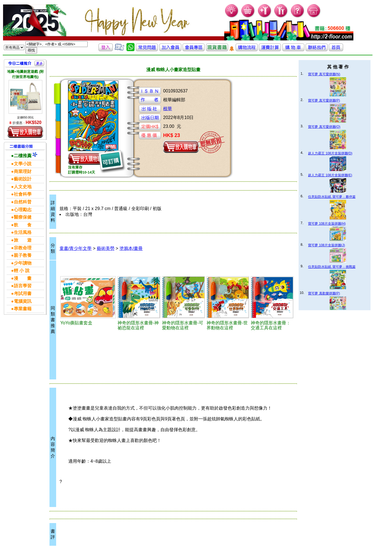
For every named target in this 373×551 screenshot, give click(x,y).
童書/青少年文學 (75, 248)
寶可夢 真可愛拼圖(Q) (324, 127)
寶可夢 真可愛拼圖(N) (324, 74)
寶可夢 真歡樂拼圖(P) (324, 293)
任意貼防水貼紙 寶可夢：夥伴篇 (331, 197)
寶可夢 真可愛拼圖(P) (324, 100)
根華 (167, 108)
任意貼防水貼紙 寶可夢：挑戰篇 (331, 267)
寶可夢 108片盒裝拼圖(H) (327, 224)
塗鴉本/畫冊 (131, 248)
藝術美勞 (105, 248)
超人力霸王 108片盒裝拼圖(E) (330, 175)
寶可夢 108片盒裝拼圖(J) (326, 245)
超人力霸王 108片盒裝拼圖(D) (330, 153)
